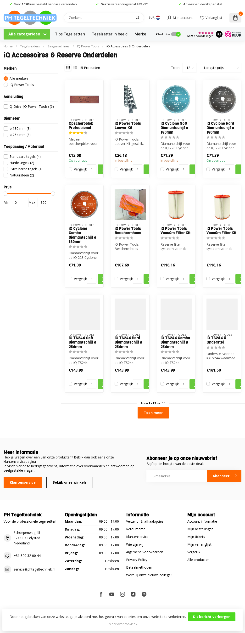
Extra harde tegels (26, 169)
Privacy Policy (136, 559)
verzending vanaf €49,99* (124, 4)
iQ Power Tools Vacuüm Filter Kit (175, 230)
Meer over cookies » (123, 624)
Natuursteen (22, 175)
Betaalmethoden (139, 567)
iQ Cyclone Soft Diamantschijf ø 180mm (174, 128)
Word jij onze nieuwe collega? (149, 575)
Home (8, 46)
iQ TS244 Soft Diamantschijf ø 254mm (82, 342)
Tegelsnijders (30, 46)
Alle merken (19, 78)
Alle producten (198, 559)
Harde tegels (22, 162)
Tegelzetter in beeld (110, 34)
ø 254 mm (20, 134)
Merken (141, 34)
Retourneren (135, 529)
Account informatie (202, 521)
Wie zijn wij (134, 544)
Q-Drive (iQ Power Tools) (32, 106)
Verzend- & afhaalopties (144, 521)
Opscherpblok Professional (81, 125)
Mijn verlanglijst (199, 544)
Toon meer (153, 412)
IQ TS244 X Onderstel (216, 340)
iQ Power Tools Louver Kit (128, 125)
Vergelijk (80, 169)
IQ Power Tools (88, 46)
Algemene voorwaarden (144, 552)
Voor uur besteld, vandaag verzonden (45, 4)
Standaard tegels (25, 156)
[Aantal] (91, 169)
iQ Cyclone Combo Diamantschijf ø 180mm (82, 235)
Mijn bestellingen (200, 529)
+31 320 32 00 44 (27, 555)
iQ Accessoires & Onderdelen (128, 46)
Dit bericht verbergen (211, 616)
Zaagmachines (58, 46)
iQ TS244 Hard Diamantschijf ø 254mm (128, 342)
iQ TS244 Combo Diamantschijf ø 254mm (175, 342)
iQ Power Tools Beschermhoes (128, 230)
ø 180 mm (20, 128)
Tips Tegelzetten (70, 34)
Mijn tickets (196, 536)
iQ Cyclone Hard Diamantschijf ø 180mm (220, 128)
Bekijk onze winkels (70, 482)
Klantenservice (23, 482)
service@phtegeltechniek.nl (34, 569)
